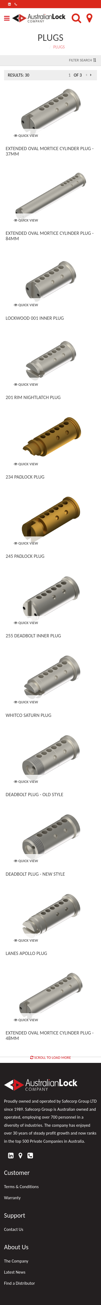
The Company (16, 1261)
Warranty (12, 1197)
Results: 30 (18, 75)
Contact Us (13, 1229)
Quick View (26, 135)
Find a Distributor (19, 1283)
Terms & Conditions (21, 1186)
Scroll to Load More (50, 1057)
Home (41, 47)
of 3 (78, 75)
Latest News (14, 1272)
